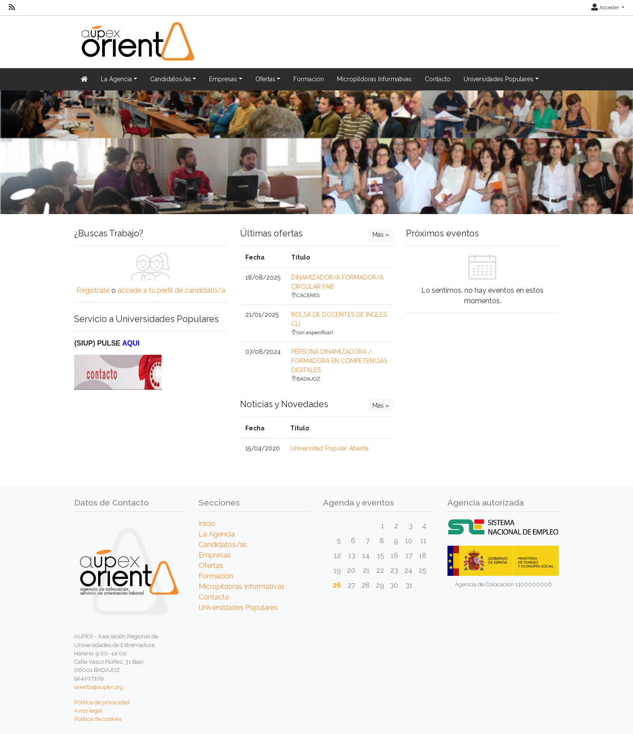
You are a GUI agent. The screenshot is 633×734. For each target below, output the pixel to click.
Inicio (207, 523)
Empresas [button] (223, 79)
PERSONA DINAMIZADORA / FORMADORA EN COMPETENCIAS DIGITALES (339, 361)
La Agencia (217, 534)
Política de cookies (97, 719)
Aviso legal (88, 710)
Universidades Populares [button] (498, 79)
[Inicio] (136, 46)
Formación (308, 79)
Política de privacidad (102, 702)
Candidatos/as (223, 544)
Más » (380, 234)
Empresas (215, 555)
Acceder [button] (605, 7)
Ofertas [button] (265, 79)
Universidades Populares (238, 607)
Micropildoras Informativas (374, 79)
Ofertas (211, 565)
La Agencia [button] (116, 79)
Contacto (438, 79)
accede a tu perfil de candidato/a (171, 290)
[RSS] (12, 7)
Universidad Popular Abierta (329, 448)
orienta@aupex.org (98, 687)
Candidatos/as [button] (170, 79)
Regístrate (93, 290)
